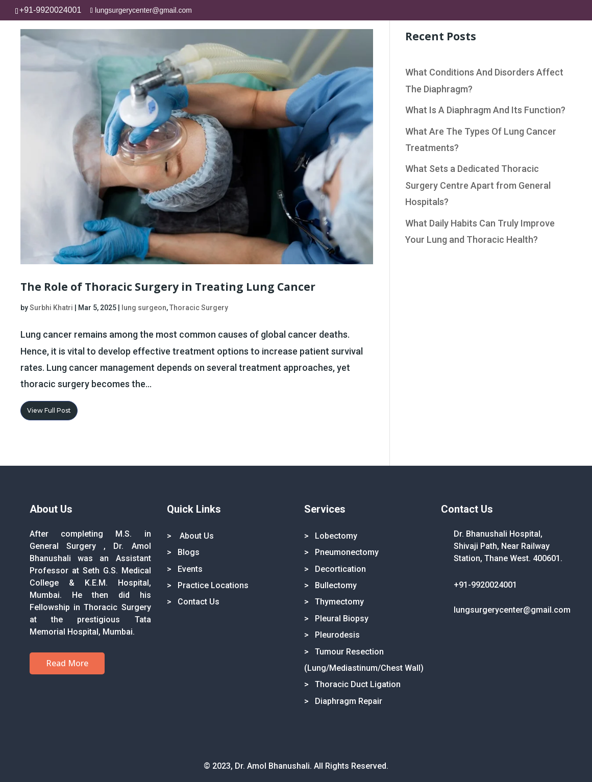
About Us (196, 536)
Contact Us (198, 602)
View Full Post (49, 410)
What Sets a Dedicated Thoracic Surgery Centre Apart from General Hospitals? (478, 185)
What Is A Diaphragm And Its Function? (485, 110)
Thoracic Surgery (198, 308)
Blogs (189, 552)
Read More (67, 663)
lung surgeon (143, 308)
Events (190, 569)
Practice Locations (213, 585)
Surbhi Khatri (51, 308)
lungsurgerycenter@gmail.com (512, 610)
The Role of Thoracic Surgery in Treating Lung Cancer (167, 287)
